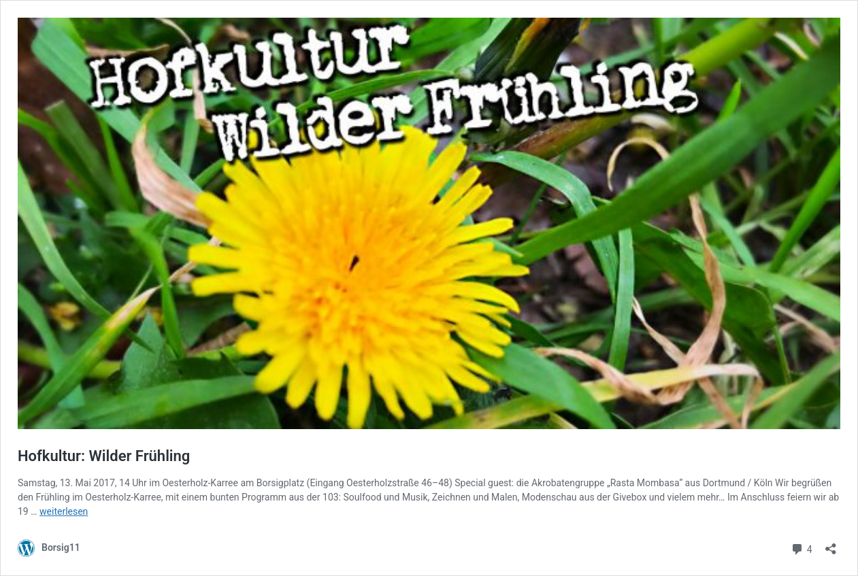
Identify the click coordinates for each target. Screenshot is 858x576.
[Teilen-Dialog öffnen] (830, 544)
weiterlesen (63, 511)
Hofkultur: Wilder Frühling (104, 455)
